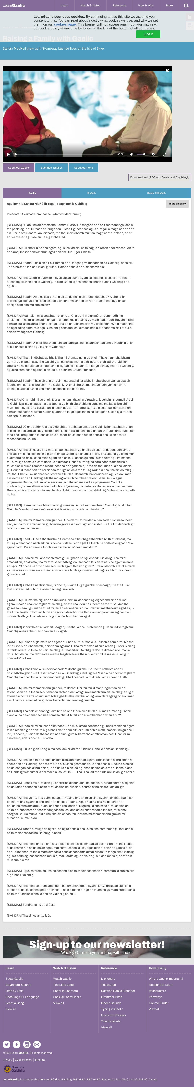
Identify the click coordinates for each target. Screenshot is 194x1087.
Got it (148, 34)
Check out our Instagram (27, 1044)
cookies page (65, 24)
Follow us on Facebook (16, 1044)
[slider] (64, 154)
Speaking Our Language (22, 997)
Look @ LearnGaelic (67, 997)
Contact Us (37, 1044)
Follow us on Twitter (6, 1044)
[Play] (8, 154)
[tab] (32, 193)
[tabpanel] (97, 560)
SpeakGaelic (14, 978)
